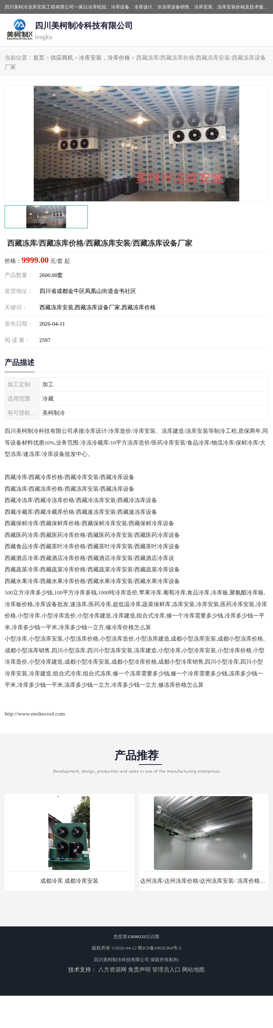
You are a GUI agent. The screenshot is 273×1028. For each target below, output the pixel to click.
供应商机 (61, 58)
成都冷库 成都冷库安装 (69, 881)
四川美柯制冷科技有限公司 (121, 959)
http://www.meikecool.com (35, 714)
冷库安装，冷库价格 (104, 58)
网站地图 (193, 970)
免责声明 (139, 970)
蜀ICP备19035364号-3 (159, 948)
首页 (38, 58)
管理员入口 (166, 970)
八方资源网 (112, 970)
